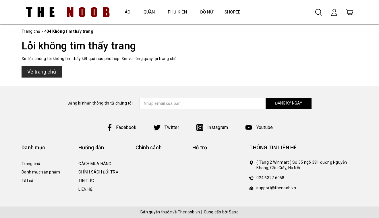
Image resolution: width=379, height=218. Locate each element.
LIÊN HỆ (85, 189)
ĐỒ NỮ (206, 12)
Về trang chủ (41, 72)
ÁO (128, 12)
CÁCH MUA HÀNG (94, 163)
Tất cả (28, 180)
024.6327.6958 (270, 177)
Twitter (166, 127)
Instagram (212, 127)
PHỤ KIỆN (177, 12)
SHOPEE (233, 12)
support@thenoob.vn (276, 188)
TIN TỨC (86, 180)
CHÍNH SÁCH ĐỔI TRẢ (98, 172)
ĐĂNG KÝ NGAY (288, 103)
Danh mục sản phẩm (41, 172)
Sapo (234, 212)
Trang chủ (31, 163)
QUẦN (149, 12)
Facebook (121, 127)
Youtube (259, 127)
